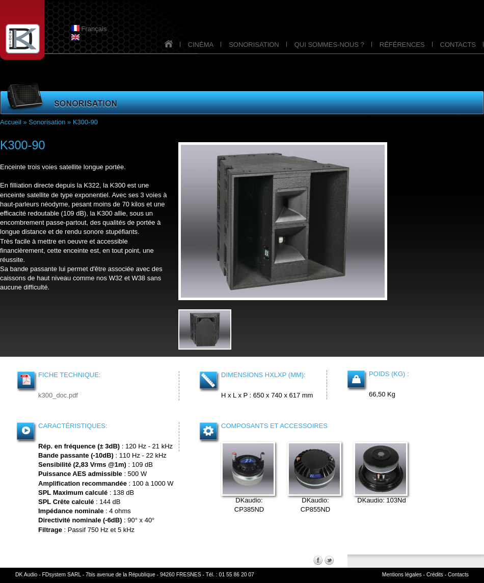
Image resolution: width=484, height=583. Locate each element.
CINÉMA (201, 44)
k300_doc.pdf (58, 395)
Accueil (10, 122)
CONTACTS (458, 44)
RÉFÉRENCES (402, 44)
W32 (116, 278)
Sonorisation (47, 122)
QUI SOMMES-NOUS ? (329, 44)
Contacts (458, 574)
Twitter (329, 560)
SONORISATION (254, 44)
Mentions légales (402, 574)
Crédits (434, 574)
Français (88, 29)
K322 (91, 185)
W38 (138, 278)
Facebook (317, 560)
